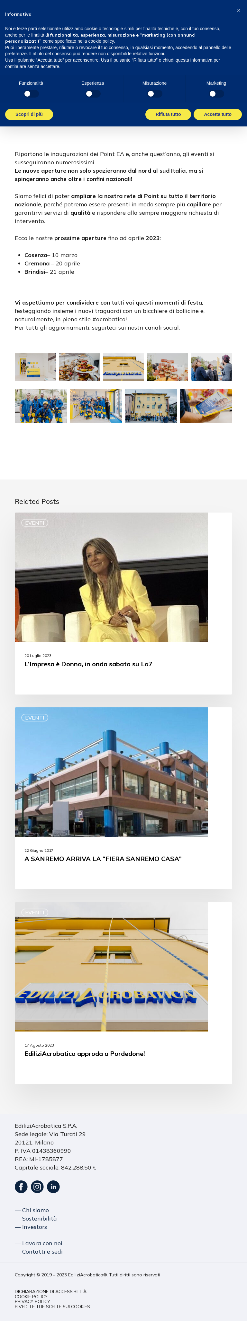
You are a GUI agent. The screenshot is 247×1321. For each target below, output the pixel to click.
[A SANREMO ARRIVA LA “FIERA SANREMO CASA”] (123, 798)
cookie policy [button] (101, 41)
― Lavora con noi (38, 1243)
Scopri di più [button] (29, 114)
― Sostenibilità (36, 1218)
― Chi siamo (32, 1210)
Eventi (34, 523)
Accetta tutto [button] (218, 114)
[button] (51, 1291)
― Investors (31, 1226)
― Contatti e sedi (39, 1251)
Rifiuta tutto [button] (168, 114)
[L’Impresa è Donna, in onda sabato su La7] (123, 604)
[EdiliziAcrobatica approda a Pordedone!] (123, 993)
